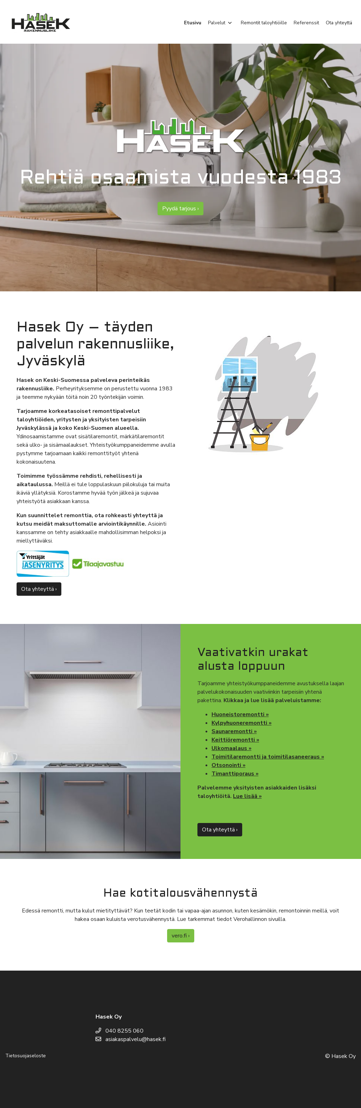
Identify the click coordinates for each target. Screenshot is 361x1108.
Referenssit (306, 22)
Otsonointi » (228, 765)
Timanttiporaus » (235, 774)
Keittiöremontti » (235, 740)
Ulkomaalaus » (231, 748)
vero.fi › (181, 936)
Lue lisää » (247, 796)
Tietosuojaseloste (25, 1055)
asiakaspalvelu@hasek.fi (131, 1039)
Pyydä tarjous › (180, 208)
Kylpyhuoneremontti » (241, 723)
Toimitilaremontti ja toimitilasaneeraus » (268, 757)
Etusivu (192, 22)
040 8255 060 (119, 1031)
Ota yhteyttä (339, 22)
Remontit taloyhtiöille (264, 22)
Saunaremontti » (234, 731)
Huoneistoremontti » (240, 714)
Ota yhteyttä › (39, 589)
